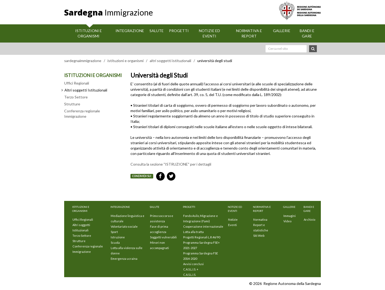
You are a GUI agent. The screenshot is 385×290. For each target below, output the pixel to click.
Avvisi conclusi (193, 264)
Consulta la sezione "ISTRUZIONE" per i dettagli (170, 164)
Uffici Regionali (76, 83)
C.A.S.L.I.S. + (190, 269)
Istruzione (118, 237)
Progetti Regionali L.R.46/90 (201, 237)
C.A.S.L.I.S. (189, 274)
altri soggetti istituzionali (170, 60)
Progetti (179, 30)
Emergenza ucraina (124, 258)
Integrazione (130, 30)
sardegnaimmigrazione (82, 60)
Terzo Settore (76, 97)
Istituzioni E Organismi (88, 33)
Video (287, 221)
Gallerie (281, 30)
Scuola (115, 242)
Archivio (309, 219)
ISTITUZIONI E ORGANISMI (93, 75)
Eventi (232, 225)
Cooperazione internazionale (203, 226)
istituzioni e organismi (125, 60)
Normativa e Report (249, 33)
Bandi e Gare (307, 33)
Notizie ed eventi (209, 33)
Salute (156, 30)
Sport (114, 232)
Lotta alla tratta (193, 232)
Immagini (289, 216)
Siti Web (258, 235)
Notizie (233, 219)
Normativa (260, 219)
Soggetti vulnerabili (163, 237)
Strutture (72, 104)
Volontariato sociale (124, 226)
